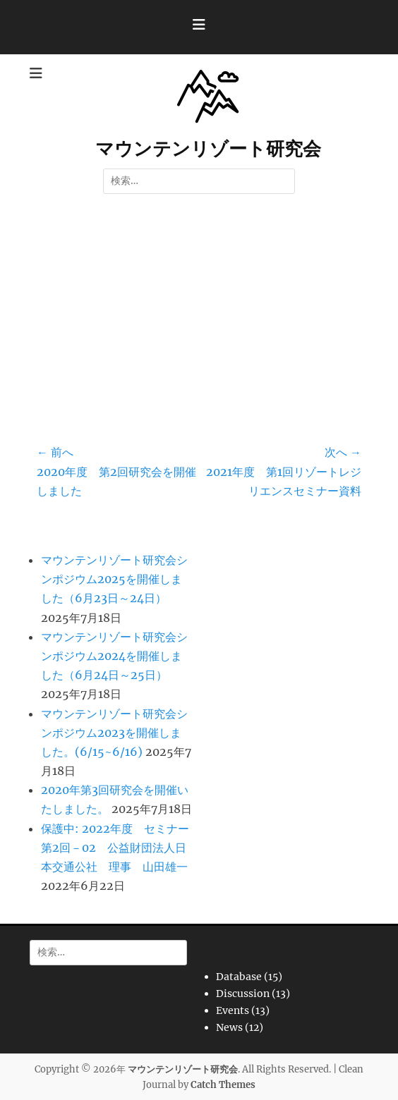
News (229, 1027)
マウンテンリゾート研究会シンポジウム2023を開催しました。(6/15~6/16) (114, 733)
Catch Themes (223, 1085)
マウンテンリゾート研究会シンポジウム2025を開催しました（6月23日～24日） (114, 579)
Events (232, 1010)
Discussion (243, 993)
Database (239, 976)
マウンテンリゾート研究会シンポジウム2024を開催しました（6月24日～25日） (114, 656)
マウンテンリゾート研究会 (208, 149)
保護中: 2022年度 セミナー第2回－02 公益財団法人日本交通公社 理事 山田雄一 (115, 847)
